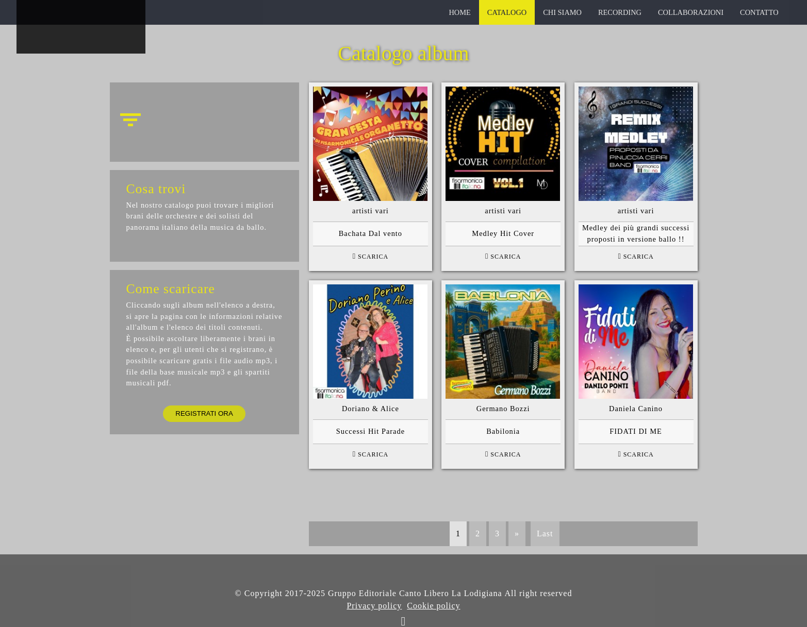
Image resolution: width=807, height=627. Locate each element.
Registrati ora (204, 413)
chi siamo (562, 12)
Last (545, 533)
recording (619, 12)
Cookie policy (433, 605)
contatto (759, 12)
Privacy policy (374, 605)
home (459, 12)
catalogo (506, 12)
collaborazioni (690, 12)
